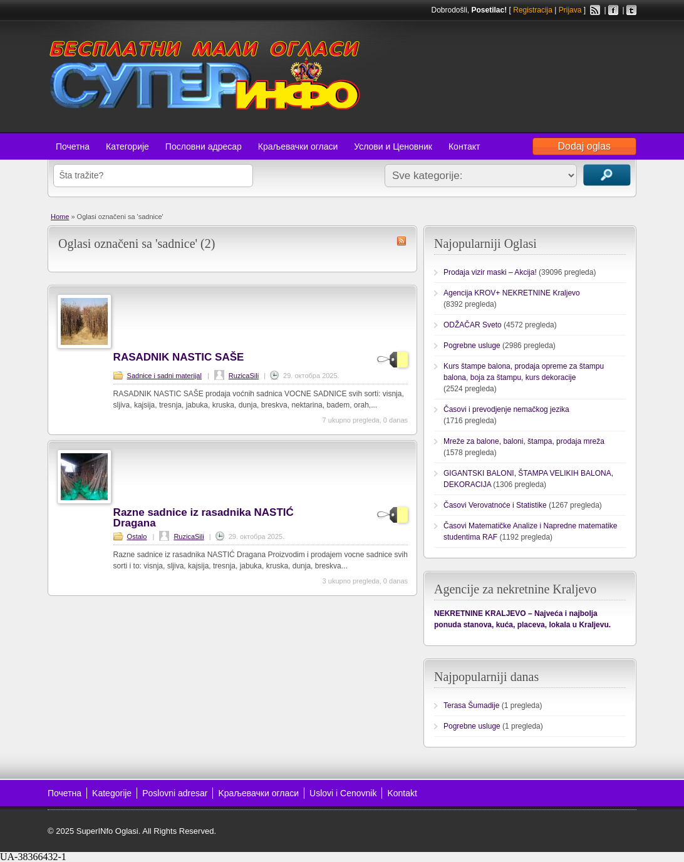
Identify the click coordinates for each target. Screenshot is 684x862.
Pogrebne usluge (471, 345)
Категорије (127, 146)
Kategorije (112, 793)
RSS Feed (595, 10)
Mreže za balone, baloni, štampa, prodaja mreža (523, 441)
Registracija (532, 10)
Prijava (570, 10)
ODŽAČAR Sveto (472, 325)
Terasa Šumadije (471, 705)
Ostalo (137, 536)
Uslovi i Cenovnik (342, 793)
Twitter (631, 10)
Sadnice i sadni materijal (164, 375)
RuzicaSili (244, 375)
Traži (607, 175)
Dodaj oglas (584, 146)
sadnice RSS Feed (401, 241)
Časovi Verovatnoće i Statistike (495, 505)
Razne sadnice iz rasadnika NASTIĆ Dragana (203, 517)
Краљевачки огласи (298, 146)
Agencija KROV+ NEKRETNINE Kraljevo (511, 293)
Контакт (464, 146)
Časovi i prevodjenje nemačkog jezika (506, 409)
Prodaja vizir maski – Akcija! (490, 272)
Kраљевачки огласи (258, 793)
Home (60, 216)
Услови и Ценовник (393, 146)
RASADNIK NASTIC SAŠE (178, 357)
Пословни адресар (203, 146)
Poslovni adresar (174, 793)
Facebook (613, 10)
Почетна (73, 146)
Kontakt (402, 793)
